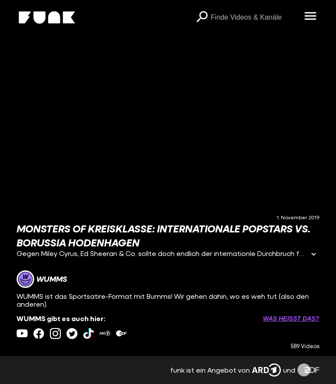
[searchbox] (254, 17)
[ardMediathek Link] (104, 333)
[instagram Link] (55, 333)
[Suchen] (202, 17)
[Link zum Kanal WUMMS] (42, 279)
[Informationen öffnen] (313, 254)
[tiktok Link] (88, 333)
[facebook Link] (38, 333)
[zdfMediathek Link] (121, 333)
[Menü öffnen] (310, 16)
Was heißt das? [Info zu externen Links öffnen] (291, 318)
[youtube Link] (22, 333)
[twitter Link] (71, 333)
